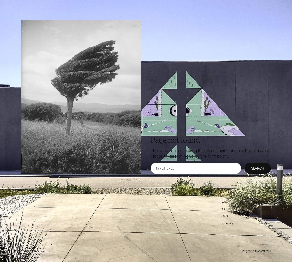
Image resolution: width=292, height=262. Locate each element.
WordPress (264, 251)
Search (257, 168)
